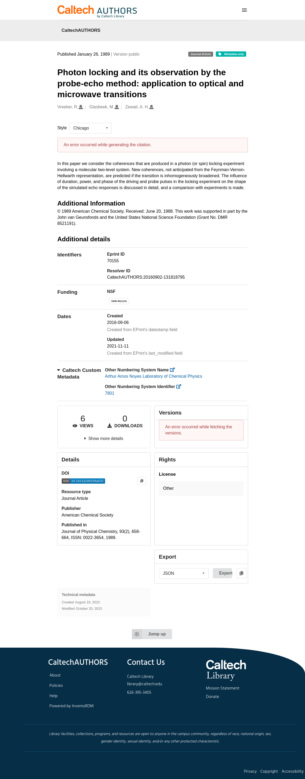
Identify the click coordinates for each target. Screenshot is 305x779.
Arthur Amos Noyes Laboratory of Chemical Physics (153, 376)
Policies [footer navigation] (56, 685)
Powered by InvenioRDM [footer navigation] (72, 706)
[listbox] (90, 128)
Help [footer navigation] (54, 696)
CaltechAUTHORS (81, 30)
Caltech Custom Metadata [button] (79, 373)
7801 (109, 393)
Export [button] (225, 573)
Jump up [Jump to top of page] (149, 634)
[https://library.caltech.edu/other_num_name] (174, 370)
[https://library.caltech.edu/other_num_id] (180, 386)
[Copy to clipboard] (141, 481)
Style (62, 128)
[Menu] (244, 10)
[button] (201, 488)
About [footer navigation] (55, 675)
